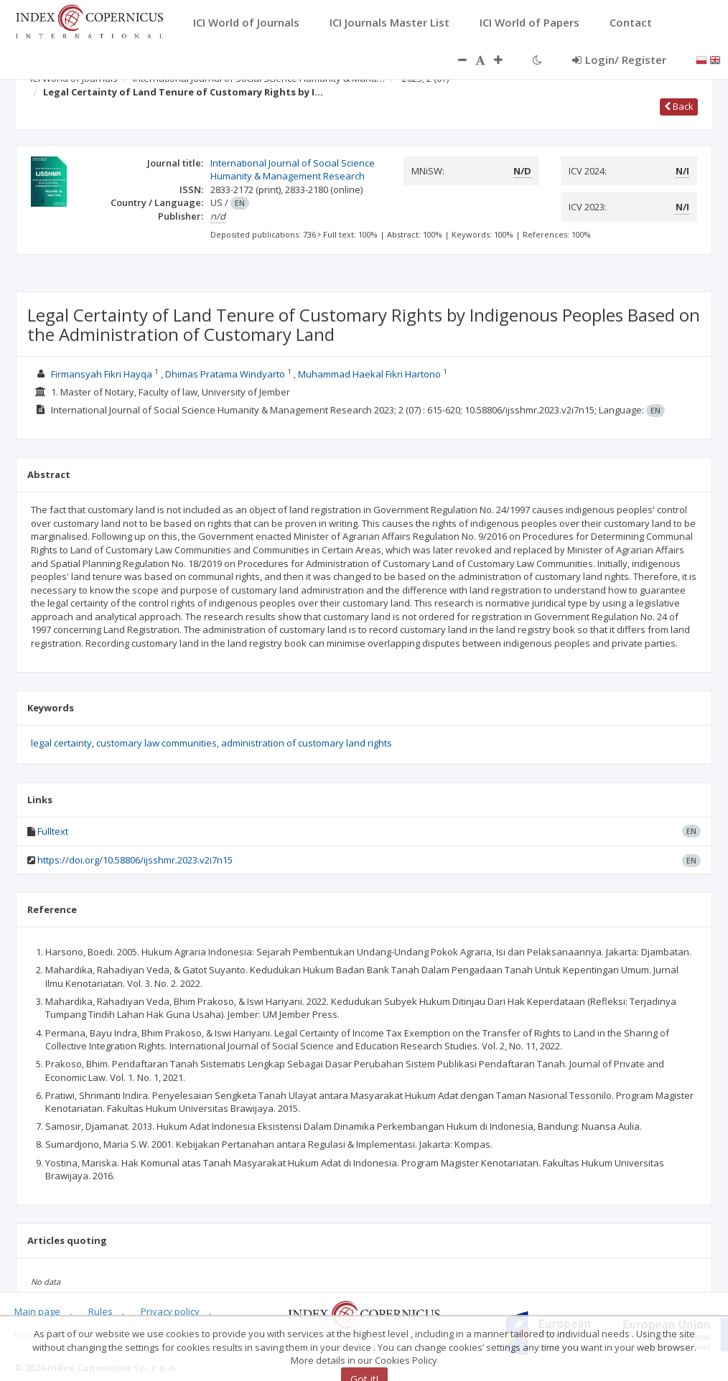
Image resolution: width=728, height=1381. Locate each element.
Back (679, 106)
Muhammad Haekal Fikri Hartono (369, 374)
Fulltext (52, 831)
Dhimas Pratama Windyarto (225, 374)
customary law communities (156, 742)
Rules (100, 1311)
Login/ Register (619, 59)
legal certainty (61, 742)
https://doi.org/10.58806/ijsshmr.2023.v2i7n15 (135, 859)
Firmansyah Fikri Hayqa (101, 374)
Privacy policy (170, 1311)
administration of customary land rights (306, 742)
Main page (37, 1311)
